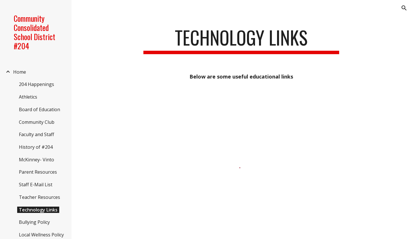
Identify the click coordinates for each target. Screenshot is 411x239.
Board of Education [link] (39, 109)
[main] (241, 40)
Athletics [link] (28, 97)
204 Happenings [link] (36, 84)
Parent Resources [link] (38, 172)
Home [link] (19, 72)
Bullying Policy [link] (34, 222)
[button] (404, 8)
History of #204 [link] (36, 147)
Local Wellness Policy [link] (41, 235)
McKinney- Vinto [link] (36, 159)
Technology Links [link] (38, 210)
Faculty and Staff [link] (36, 134)
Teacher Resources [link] (39, 197)
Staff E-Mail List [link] (35, 184)
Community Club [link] (36, 122)
